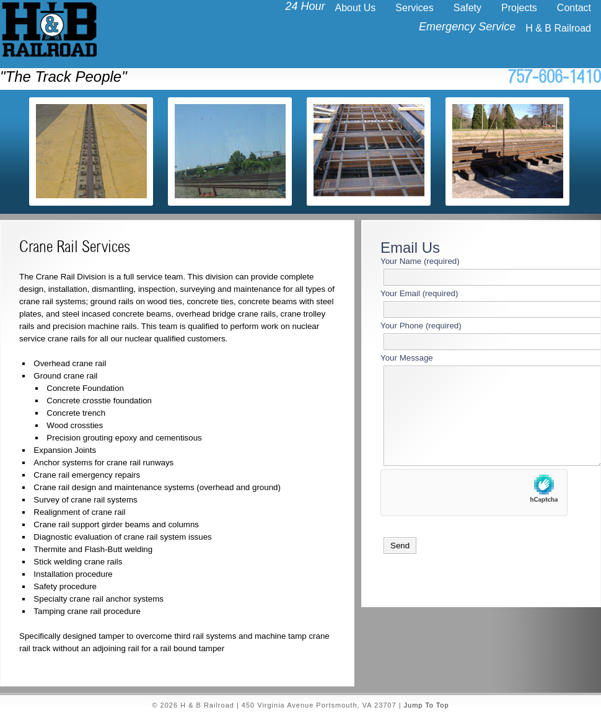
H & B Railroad (558, 28)
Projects (519, 7)
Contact (574, 7)
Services (414, 7)
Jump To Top (426, 705)
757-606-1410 (554, 79)
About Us (355, 7)
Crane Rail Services (74, 248)
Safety (467, 7)
